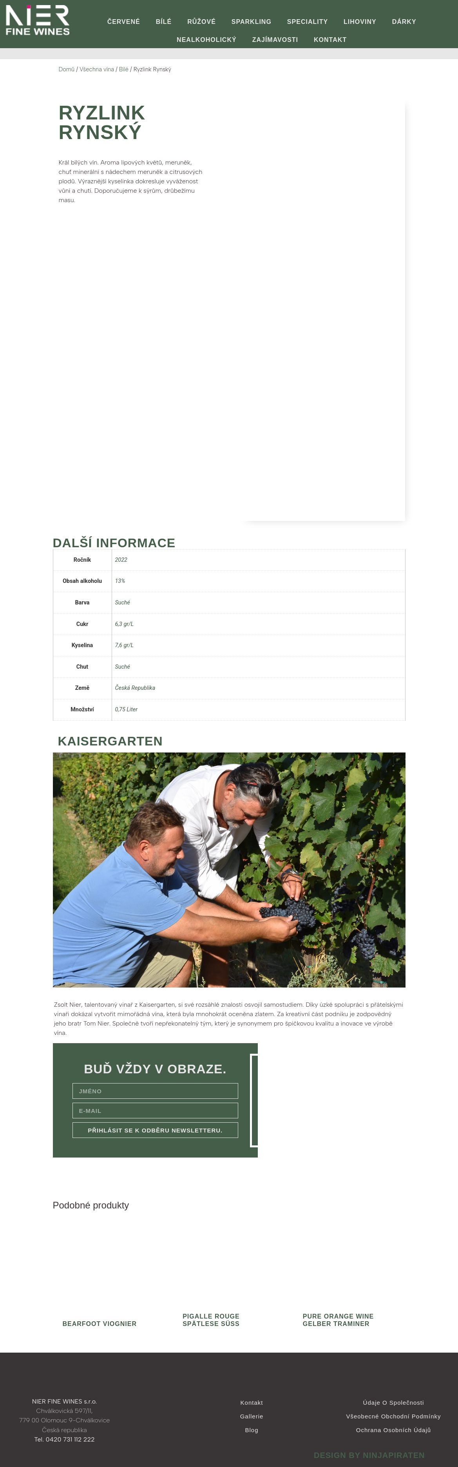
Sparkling (252, 21)
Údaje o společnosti (393, 1402)
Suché (122, 602)
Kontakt (330, 39)
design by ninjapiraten (369, 1455)
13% (120, 581)
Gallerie (252, 1416)
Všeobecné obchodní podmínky (393, 1416)
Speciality (307, 21)
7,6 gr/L (124, 645)
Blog (251, 1430)
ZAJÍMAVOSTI (275, 39)
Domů (67, 69)
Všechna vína (97, 69)
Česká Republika (135, 688)
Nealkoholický (207, 39)
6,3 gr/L (124, 624)
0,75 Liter (126, 709)
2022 (121, 560)
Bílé (164, 21)
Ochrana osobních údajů (393, 1430)
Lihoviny (360, 21)
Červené (123, 21)
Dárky (404, 21)
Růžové (201, 21)
